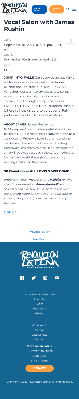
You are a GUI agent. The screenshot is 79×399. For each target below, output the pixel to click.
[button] (38, 9)
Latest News (39, 334)
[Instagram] (45, 278)
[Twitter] (34, 278)
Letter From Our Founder (40, 294)
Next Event (40, 239)
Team (39, 303)
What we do (39, 325)
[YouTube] (57, 278)
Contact (39, 339)
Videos (39, 329)
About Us (39, 299)
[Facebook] (22, 278)
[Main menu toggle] (74, 9)
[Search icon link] (68, 10)
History (39, 313)
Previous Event (39, 231)
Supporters (40, 308)
